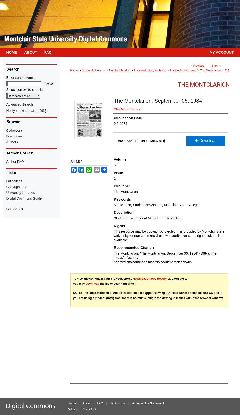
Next (215, 65)
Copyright (89, 409)
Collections (14, 130)
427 (226, 70)
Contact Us (14, 209)
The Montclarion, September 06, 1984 (158, 101)
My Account (118, 403)
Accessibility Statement (148, 403)
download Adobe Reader (150, 278)
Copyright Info (16, 187)
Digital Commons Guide (24, 198)
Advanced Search (19, 104)
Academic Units (91, 70)
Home (74, 70)
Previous (198, 65)
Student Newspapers (183, 70)
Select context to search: (24, 90)
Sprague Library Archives (150, 70)
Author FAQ (15, 162)
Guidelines (14, 181)
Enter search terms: (21, 78)
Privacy (73, 409)
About (87, 403)
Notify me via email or (26, 111)
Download (206, 141)
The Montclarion (210, 70)
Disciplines (14, 136)
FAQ (100, 403)
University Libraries (118, 70)
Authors (12, 142)
